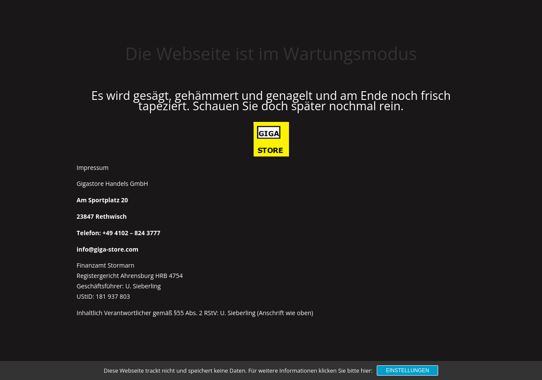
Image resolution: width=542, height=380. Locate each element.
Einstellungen (407, 370)
